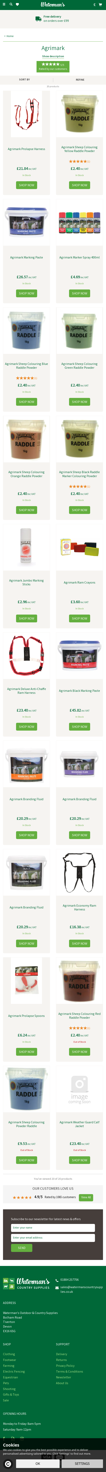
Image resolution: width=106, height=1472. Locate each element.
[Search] (11, 5)
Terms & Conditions (69, 1372)
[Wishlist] (18, 4)
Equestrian (10, 1378)
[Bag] (100, 4)
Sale (6, 1401)
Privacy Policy (65, 1366)
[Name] (53, 1228)
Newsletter (63, 1378)
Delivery (61, 1354)
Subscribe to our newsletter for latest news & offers (46, 1219)
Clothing (9, 1354)
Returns (61, 1360)
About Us (62, 1383)
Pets (6, 1383)
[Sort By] (26, 80)
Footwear (9, 1360)
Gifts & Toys (11, 1395)
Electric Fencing (14, 1372)
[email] (53, 1238)
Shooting (9, 1389)
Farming (8, 1366)
